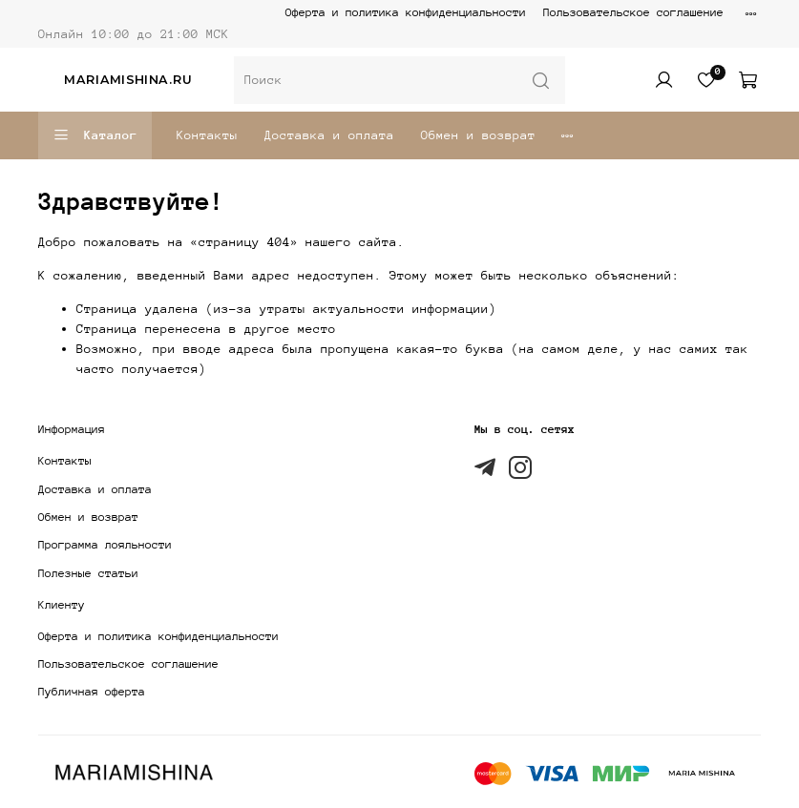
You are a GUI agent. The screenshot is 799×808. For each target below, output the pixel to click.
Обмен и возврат (478, 135)
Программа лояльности (105, 544)
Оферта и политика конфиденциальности (405, 12)
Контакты (207, 135)
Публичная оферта (91, 691)
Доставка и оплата (329, 135)
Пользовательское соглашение (633, 12)
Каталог (95, 135)
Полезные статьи (88, 573)
